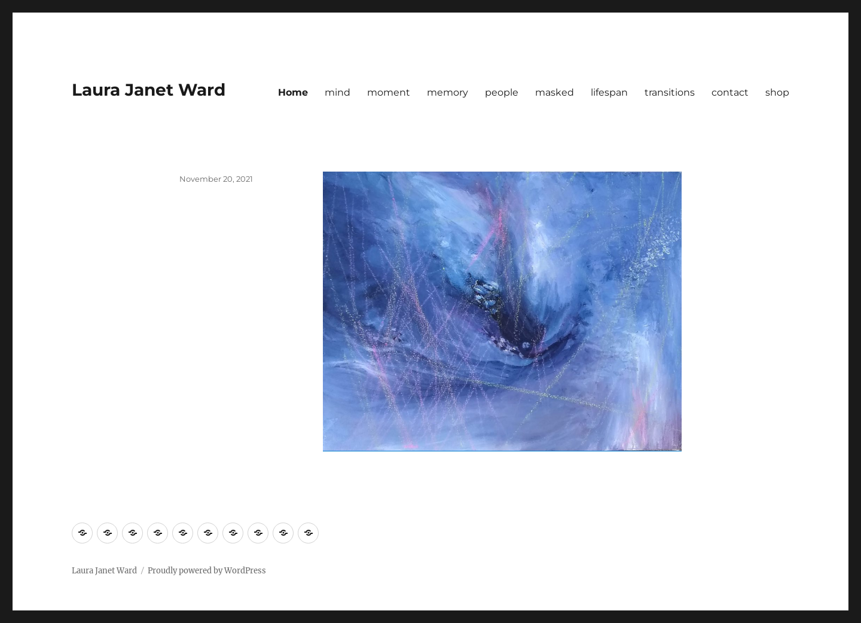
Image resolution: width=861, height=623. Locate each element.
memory (447, 92)
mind (337, 92)
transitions (670, 92)
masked (554, 92)
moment (388, 92)
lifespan (609, 92)
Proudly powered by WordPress (207, 571)
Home (293, 92)
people (501, 92)
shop (777, 92)
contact (730, 92)
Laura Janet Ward (148, 90)
